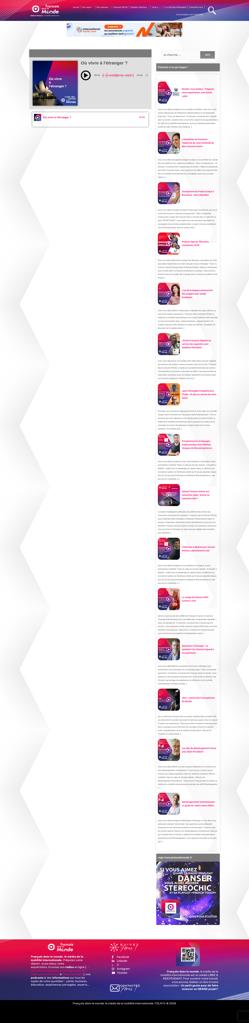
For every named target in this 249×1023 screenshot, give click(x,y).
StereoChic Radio (73, 974)
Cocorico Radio (50, 974)
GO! (207, 55)
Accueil (76, 7)
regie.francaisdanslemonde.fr (175, 857)
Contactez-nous (196, 7)
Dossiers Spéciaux (140, 7)
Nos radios (88, 7)
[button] (86, 75)
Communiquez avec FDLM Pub (189, 14)
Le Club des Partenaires (175, 7)
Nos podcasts (103, 7)
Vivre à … (157, 7)
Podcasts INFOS (120, 7)
